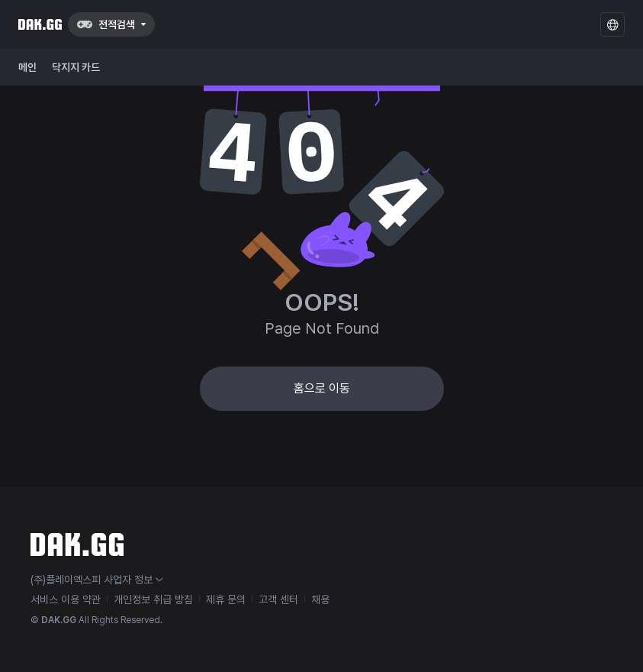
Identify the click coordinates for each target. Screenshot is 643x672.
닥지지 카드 (76, 67)
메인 (27, 67)
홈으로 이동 (322, 388)
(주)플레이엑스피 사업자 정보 (97, 579)
